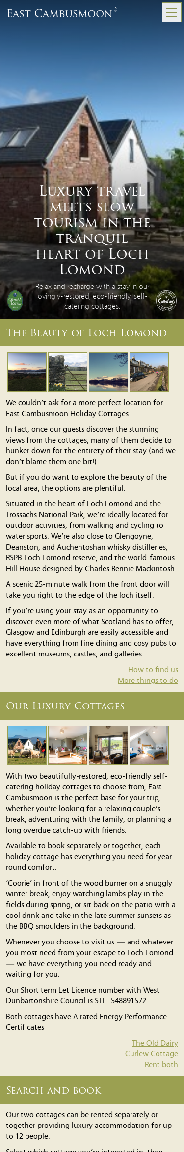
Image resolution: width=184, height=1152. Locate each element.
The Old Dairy (155, 1043)
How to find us (153, 670)
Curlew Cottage (151, 1054)
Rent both (161, 1065)
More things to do (148, 681)
